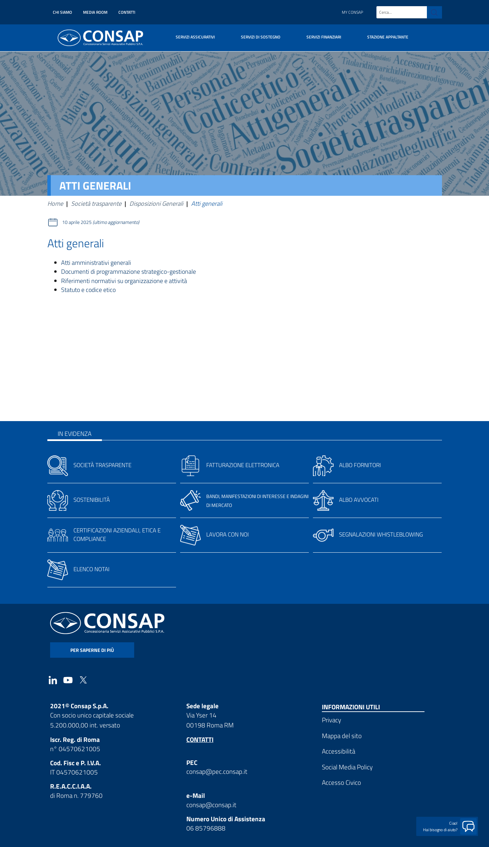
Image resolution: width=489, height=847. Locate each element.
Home (55, 203)
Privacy (331, 720)
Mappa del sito (342, 736)
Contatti (126, 12)
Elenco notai (91, 569)
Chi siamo (62, 12)
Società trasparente (96, 203)
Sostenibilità (91, 499)
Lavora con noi (227, 534)
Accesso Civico (341, 782)
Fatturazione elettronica (242, 465)
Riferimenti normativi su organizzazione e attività (124, 280)
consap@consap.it (211, 805)
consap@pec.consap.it (216, 771)
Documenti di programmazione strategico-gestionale (128, 271)
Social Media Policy (347, 767)
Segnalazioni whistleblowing (381, 534)
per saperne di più (92, 650)
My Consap (352, 12)
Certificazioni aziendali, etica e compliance (117, 534)
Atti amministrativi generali (96, 262)
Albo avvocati (359, 499)
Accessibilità (338, 751)
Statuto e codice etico (88, 289)
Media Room (95, 12)
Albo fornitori (360, 465)
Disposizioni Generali (156, 203)
